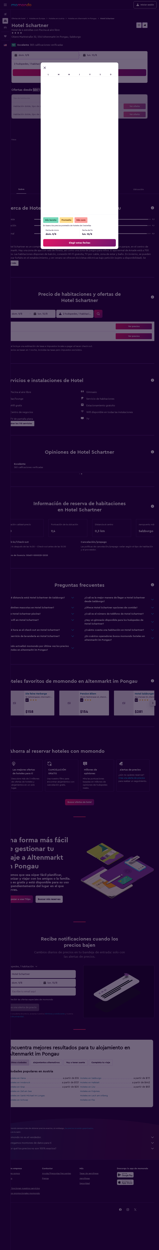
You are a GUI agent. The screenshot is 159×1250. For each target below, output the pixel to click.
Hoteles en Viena (28, 1098)
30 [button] (74, 114)
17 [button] (30, 106)
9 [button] (74, 91)
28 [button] (59, 114)
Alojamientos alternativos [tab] (57, 1082)
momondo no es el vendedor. (86, 1157)
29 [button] (67, 114)
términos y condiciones (65, 1034)
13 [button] (52, 99)
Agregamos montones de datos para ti (86, 1163)
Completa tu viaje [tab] (111, 1082)
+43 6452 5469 (30, 40)
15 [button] (67, 99)
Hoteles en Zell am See (31, 1111)
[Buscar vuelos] (5, 14)
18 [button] (37, 106)
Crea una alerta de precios (134, 785)
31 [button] (30, 121)
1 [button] (66, 84)
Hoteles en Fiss (93, 1120)
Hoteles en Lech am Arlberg (99, 1115)
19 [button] (44, 106)
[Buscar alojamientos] (5, 21)
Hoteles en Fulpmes (95, 1111)
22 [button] (67, 106)
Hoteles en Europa (48, 18)
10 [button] (29, 99)
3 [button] (29, 91)
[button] (5, 4)
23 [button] (74, 106)
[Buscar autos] (5, 27)
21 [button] (59, 106)
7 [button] (59, 91)
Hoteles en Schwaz (29, 1120)
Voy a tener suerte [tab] (86, 1082)
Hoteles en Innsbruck (30, 1102)
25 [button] (37, 114)
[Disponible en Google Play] (128, 1194)
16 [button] (74, 99)
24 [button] (29, 114)
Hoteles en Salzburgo (96, 1098)
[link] (84, 813)
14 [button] (59, 99)
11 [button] (37, 99)
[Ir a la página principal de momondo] (21, 4)
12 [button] (44, 99)
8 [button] (67, 91)
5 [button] (44, 91)
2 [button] (74, 84)
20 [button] (52, 106)
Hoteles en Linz (93, 1107)
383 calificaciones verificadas (57, 45)
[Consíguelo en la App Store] (128, 1202)
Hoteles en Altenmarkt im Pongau (93, 18)
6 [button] (52, 91)
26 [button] (44, 114)
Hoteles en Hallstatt (95, 1102)
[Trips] (5, 36)
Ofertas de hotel (29, 18)
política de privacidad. (32, 1036)
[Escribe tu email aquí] (51, 1011)
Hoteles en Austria (67, 18)
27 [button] (52, 114)
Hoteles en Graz (27, 1107)
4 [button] (37, 91)
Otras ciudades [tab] (29, 1082)
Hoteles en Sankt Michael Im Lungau (38, 1115)
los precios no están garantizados (90, 1148)
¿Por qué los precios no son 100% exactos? (86, 1168)
